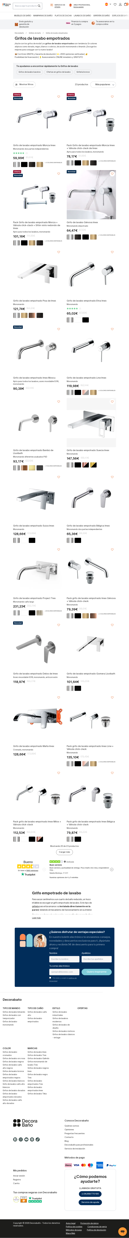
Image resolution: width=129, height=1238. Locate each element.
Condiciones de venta (97, 1227)
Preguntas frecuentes (75, 1134)
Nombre (53, 953)
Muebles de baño (22, 16)
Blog (67, 1141)
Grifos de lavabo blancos (14, 1081)
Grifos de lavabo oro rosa (14, 1058)
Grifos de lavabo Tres (37, 1055)
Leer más (36, 918)
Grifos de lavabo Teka (37, 1094)
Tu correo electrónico (59, 966)
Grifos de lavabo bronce (13, 1071)
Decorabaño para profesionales (79, 1145)
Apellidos (86, 953)
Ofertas (82, 1008)
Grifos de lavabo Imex (37, 1052)
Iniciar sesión (19, 1176)
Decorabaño (19, 33)
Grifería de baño (101, 16)
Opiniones (69, 1130)
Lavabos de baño (82, 16)
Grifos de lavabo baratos (30, 72)
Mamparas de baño (43, 16)
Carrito (16, 1183)
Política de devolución (96, 1230)
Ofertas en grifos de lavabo (58, 72)
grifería (35, 907)
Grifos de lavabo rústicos (64, 1031)
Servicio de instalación (75, 1149)
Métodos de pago (74, 1230)
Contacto (69, 1137)
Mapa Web (70, 1233)
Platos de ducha (63, 16)
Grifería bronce (83, 72)
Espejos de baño (120, 16)
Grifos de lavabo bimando (14, 1012)
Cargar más (64, 852)
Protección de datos (90, 1223)
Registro (17, 1180)
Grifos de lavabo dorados (14, 1091)
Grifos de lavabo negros (13, 1062)
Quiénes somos (72, 1126)
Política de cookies (74, 1227)
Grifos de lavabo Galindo (38, 1058)
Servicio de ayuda (90, 1202)
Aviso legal (70, 1223)
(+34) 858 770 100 (90, 1194)
